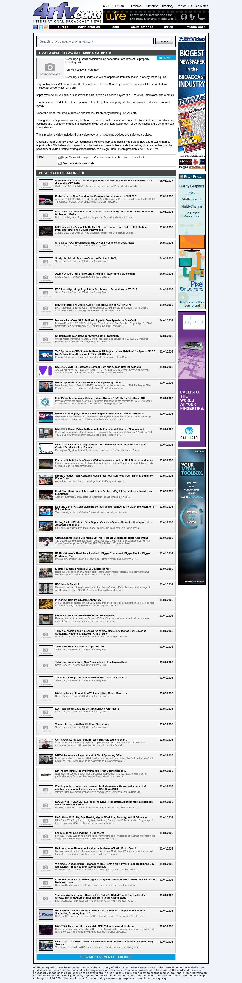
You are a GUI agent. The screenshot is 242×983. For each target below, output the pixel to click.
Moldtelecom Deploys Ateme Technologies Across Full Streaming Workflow (99, 413)
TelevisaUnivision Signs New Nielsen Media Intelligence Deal (91, 662)
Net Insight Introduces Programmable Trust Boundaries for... (90, 770)
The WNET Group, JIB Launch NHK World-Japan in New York (91, 677)
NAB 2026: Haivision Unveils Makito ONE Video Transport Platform (94, 926)
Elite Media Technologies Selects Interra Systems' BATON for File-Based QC (100, 398)
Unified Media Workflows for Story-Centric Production (87, 335)
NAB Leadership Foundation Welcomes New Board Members (91, 693)
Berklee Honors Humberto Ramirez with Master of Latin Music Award (95, 848)
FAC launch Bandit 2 (67, 584)
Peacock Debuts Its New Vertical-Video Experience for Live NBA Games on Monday (104, 460)
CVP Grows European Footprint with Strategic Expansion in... (91, 739)
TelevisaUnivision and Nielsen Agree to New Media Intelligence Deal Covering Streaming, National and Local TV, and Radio (100, 632)
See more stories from (78, 163)
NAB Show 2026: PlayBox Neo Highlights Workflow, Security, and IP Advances (101, 817)
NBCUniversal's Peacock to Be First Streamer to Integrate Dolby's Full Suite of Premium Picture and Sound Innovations (101, 228)
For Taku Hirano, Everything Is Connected (80, 833)
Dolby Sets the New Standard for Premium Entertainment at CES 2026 (96, 196)
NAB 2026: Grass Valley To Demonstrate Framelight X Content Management (99, 429)
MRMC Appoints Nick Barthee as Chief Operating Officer (88, 382)
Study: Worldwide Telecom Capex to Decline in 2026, (86, 258)
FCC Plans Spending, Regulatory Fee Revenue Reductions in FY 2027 (96, 289)
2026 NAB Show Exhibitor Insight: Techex (79, 646)
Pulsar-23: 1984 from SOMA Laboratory (78, 600)
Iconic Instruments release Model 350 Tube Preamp (85, 615)
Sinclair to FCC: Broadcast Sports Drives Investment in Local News (94, 242)
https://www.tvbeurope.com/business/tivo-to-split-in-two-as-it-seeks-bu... (105, 157)
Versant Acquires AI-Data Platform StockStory (82, 724)
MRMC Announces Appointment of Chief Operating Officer (89, 755)
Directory (167, 6)
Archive (136, 6)
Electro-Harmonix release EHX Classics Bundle (83, 568)
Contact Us (184, 6)
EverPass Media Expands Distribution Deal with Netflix (87, 708)
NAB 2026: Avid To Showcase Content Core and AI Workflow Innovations (98, 367)
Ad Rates (201, 6)
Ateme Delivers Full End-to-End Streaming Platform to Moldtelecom (95, 273)
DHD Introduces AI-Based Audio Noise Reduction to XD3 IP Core (93, 304)
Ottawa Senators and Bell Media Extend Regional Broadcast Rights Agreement (101, 537)
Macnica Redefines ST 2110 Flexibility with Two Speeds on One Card (95, 320)
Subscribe (151, 6)
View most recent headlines (105, 957)
